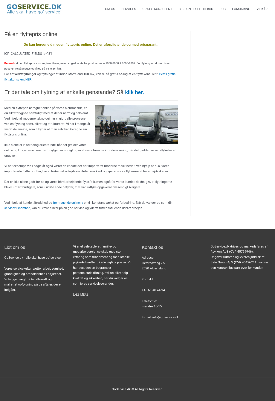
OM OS (110, 9)
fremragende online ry (68, 203)
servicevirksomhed (17, 208)
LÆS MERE (81, 294)
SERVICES (128, 9)
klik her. (136, 92)
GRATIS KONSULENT (157, 9)
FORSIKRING (241, 9)
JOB (223, 9)
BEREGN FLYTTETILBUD (196, 9)
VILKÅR (262, 9)
